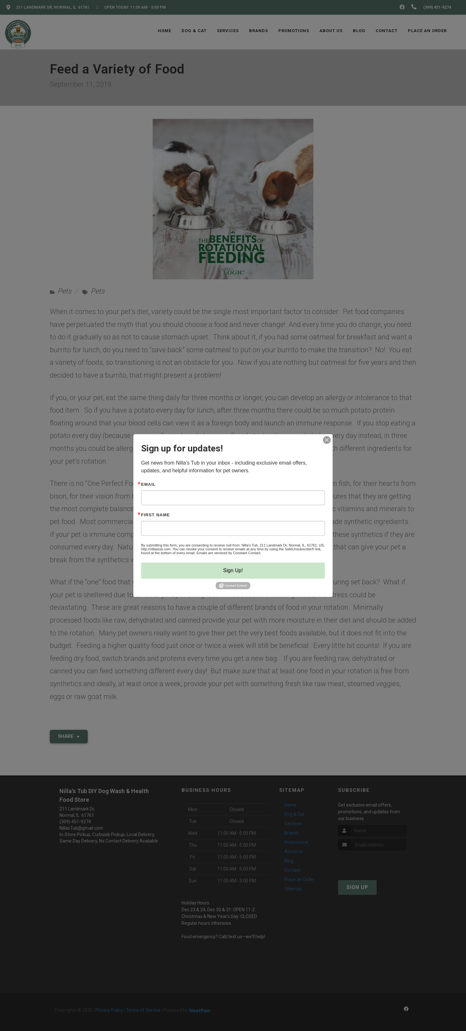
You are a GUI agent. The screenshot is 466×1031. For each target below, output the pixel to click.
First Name (155, 515)
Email (148, 484)
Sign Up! (233, 570)
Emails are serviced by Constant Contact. (228, 553)
